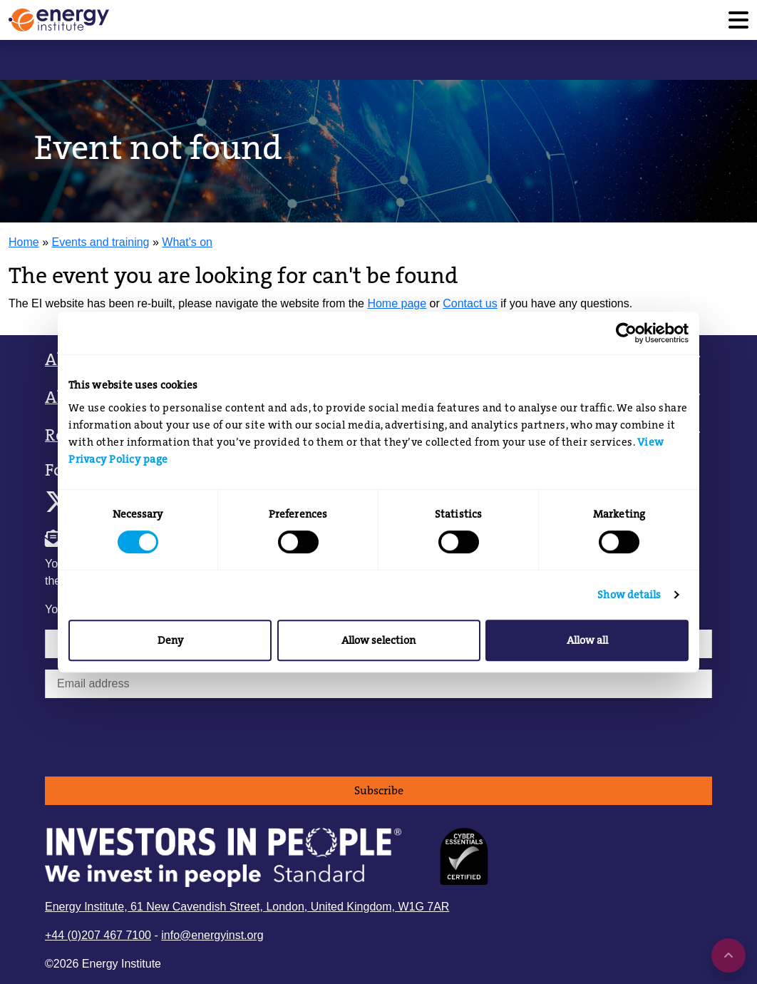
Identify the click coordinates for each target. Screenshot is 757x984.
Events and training (101, 242)
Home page (396, 303)
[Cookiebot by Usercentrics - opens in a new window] (626, 333)
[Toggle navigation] (738, 20)
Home (24, 242)
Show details (629, 595)
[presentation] (153, 737)
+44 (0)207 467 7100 (98, 935)
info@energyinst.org (212, 935)
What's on (187, 242)
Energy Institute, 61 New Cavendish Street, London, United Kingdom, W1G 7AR (247, 907)
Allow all (587, 640)
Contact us (470, 303)
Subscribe (378, 790)
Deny (170, 640)
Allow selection (378, 640)
